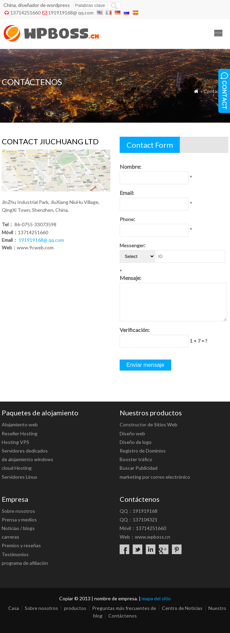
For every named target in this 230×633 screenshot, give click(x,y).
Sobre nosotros (41, 608)
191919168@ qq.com (71, 12)
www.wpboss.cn (152, 537)
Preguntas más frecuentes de (124, 608)
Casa (13, 608)
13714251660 (25, 12)
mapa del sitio (156, 598)
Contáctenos (122, 616)
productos (75, 608)
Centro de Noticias (182, 608)
